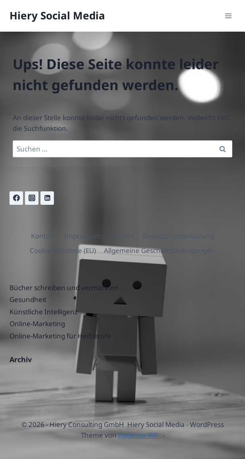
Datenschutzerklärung (178, 235)
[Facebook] (16, 198)
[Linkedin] (47, 198)
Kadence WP (138, 435)
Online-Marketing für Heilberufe (60, 335)
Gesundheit (28, 299)
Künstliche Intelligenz (44, 311)
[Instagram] (31, 198)
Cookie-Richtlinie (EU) (63, 250)
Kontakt (43, 235)
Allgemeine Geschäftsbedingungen (159, 250)
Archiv (21, 359)
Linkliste (121, 235)
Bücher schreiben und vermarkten (64, 287)
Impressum (82, 235)
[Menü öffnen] (228, 15)
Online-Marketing (37, 323)
